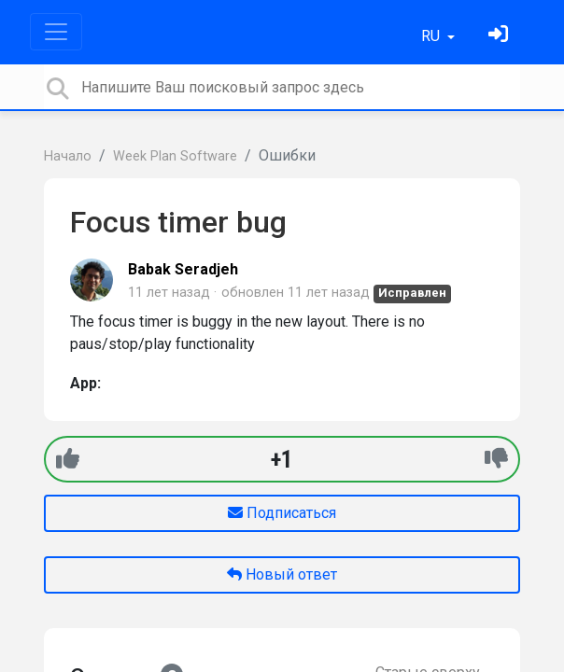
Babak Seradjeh (183, 269)
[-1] (496, 458)
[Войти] (500, 36)
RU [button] (432, 36)
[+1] (67, 458)
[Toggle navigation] (56, 31)
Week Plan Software (175, 156)
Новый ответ (282, 574)
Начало (68, 156)
